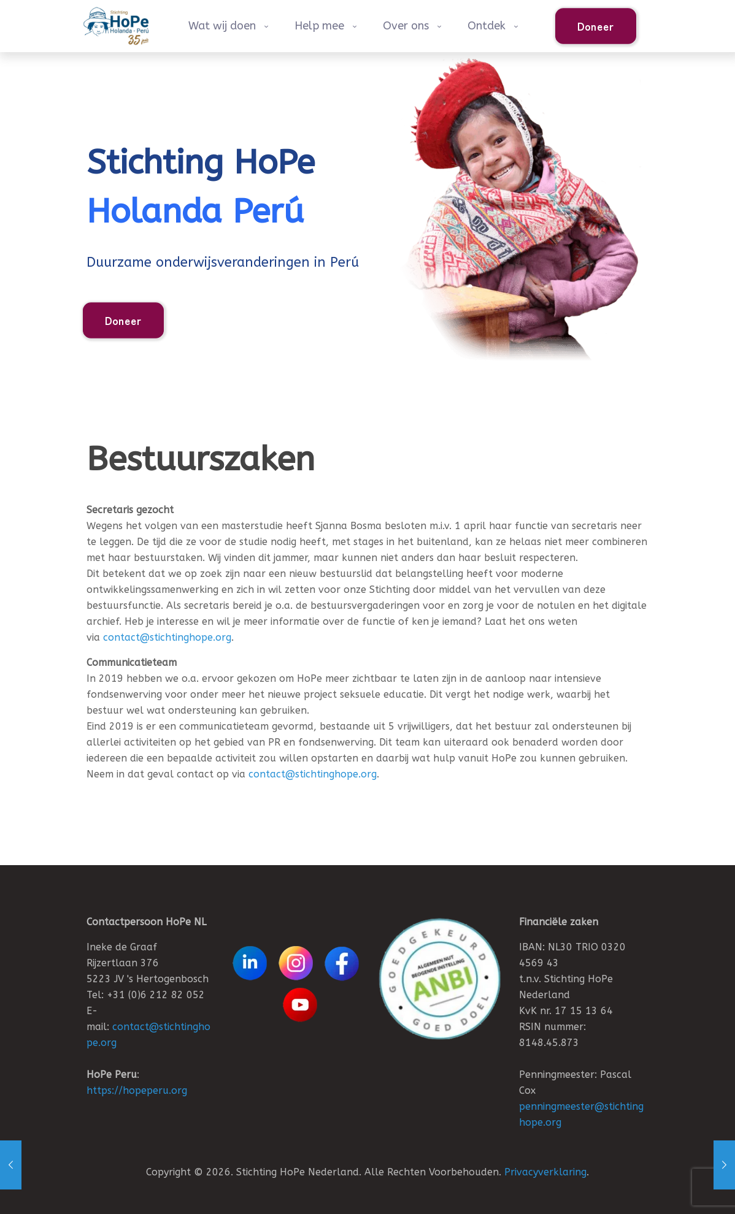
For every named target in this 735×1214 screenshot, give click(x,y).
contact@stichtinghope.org (167, 637)
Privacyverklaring (545, 1172)
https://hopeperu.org (137, 1090)
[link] (439, 979)
